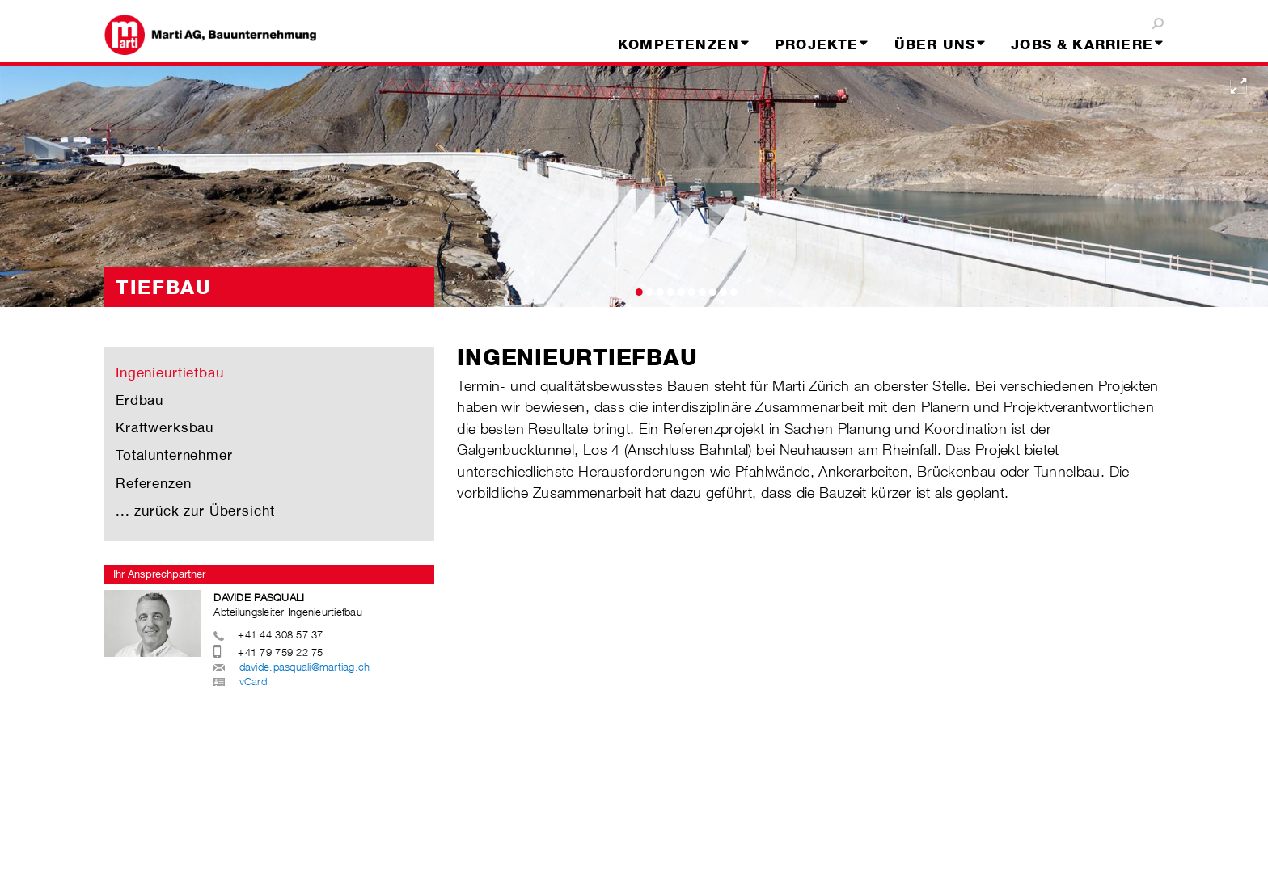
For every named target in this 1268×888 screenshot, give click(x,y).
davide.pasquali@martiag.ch (304, 666)
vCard (253, 681)
